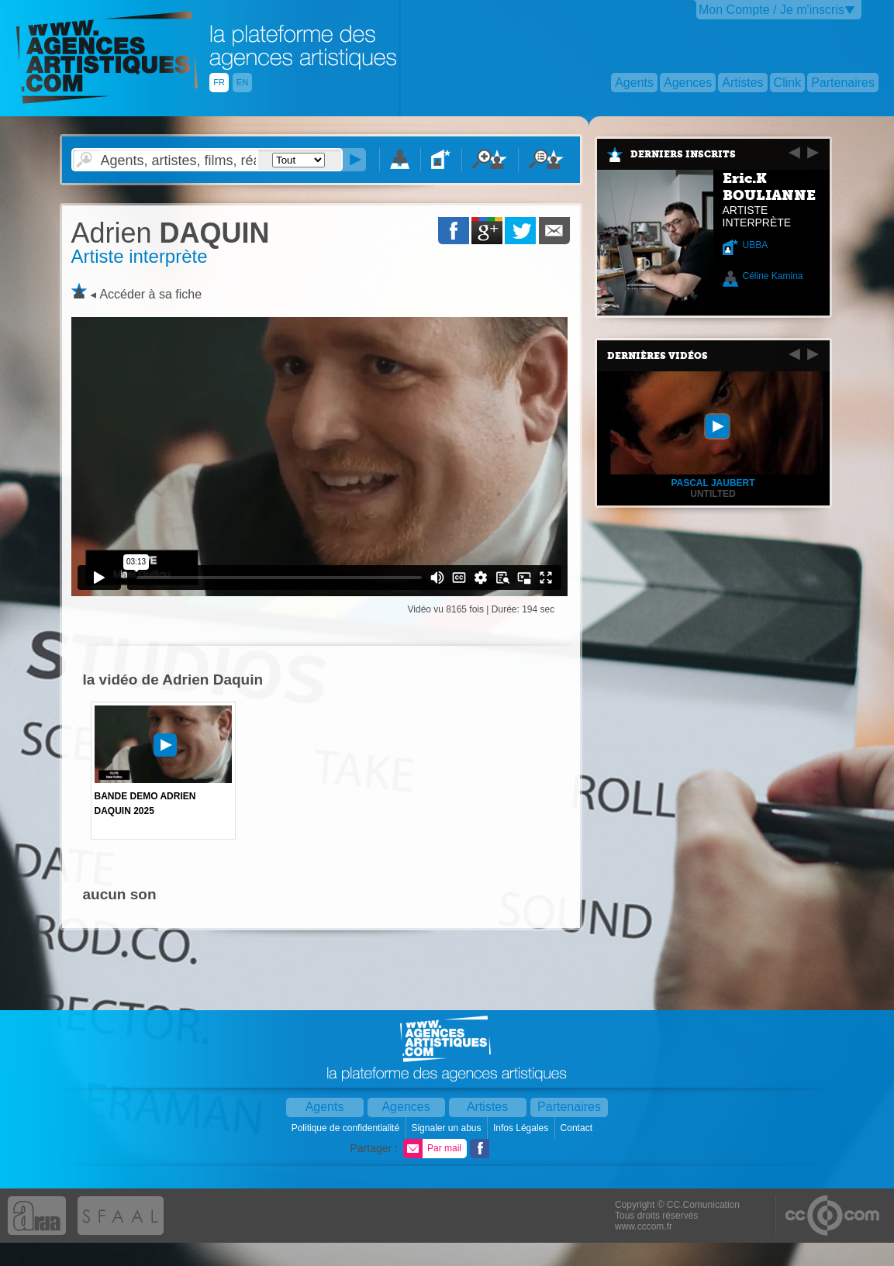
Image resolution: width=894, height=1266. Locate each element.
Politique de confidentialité (347, 1128)
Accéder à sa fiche (150, 294)
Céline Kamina (773, 276)
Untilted (712, 493)
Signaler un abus (447, 1128)
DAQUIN (170, 233)
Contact (578, 1128)
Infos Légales (522, 1128)
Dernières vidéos (657, 355)
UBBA (755, 245)
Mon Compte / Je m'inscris (771, 9)
